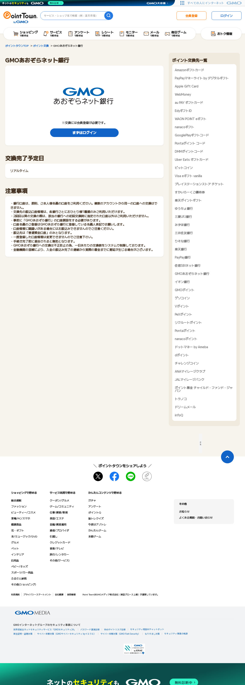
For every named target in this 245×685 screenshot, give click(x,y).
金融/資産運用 (58, 524)
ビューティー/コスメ (23, 512)
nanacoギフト (184, 126)
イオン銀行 (182, 281)
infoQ (179, 415)
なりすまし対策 (152, 633)
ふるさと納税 (19, 578)
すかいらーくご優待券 (190, 192)
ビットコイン (184, 167)
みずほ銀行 (182, 224)
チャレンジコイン (187, 363)
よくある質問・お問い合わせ (195, 517)
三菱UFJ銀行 (183, 216)
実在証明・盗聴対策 (23, 633)
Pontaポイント (185, 330)
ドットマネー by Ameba (191, 346)
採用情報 (71, 594)
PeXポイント (183, 314)
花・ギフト (17, 530)
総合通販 (16, 500)
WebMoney (183, 94)
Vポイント (182, 306)
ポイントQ (94, 512)
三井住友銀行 (184, 232)
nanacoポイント (186, 338)
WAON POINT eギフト (190, 118)
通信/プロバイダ (59, 530)
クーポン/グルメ (59, 500)
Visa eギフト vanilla (188, 175)
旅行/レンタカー (59, 554)
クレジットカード (60, 542)
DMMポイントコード (189, 151)
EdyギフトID (183, 110)
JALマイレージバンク (189, 379)
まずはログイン (84, 132)
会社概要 (59, 594)
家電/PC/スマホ (20, 518)
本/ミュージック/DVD (24, 536)
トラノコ (181, 398)
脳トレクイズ (96, 518)
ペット (15, 548)
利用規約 (15, 594)
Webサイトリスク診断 (115, 629)
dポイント (182, 355)
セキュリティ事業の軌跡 (176, 633)
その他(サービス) (59, 560)
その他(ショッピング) (23, 584)
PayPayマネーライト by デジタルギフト (202, 78)
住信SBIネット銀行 (187, 265)
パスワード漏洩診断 (90, 629)
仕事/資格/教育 (59, 512)
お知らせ (184, 511)
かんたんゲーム (97, 530)
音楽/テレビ (57, 548)
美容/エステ (57, 518)
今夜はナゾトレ (97, 524)
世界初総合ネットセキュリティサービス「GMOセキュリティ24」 (44, 629)
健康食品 (16, 524)
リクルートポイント (188, 322)
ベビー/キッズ (19, 566)
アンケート (94, 506)
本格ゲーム (94, 536)
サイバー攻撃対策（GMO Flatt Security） (120, 633)
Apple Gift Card (186, 86)
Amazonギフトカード (189, 69)
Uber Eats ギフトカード (191, 159)
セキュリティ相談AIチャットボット (147, 629)
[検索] (108, 16)
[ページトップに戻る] (227, 456)
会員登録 (191, 16)
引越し (53, 536)
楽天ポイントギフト (188, 200)
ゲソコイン (182, 298)
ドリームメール (185, 406)
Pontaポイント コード (190, 143)
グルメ (15, 542)
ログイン (227, 16)
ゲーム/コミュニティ (62, 506)
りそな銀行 (182, 240)
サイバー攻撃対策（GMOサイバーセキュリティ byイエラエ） (66, 633)
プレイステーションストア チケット (199, 183)
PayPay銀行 (183, 257)
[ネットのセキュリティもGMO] (33, 3)
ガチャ (92, 500)
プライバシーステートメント (37, 594)
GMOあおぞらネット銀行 (192, 273)
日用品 (15, 560)
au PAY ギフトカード (189, 102)
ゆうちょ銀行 (184, 208)
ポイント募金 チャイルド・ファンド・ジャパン (204, 389)
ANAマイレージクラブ (190, 371)
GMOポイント (184, 289)
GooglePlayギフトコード (192, 135)
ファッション (19, 506)
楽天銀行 (181, 249)
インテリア (17, 554)
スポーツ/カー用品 (22, 572)
